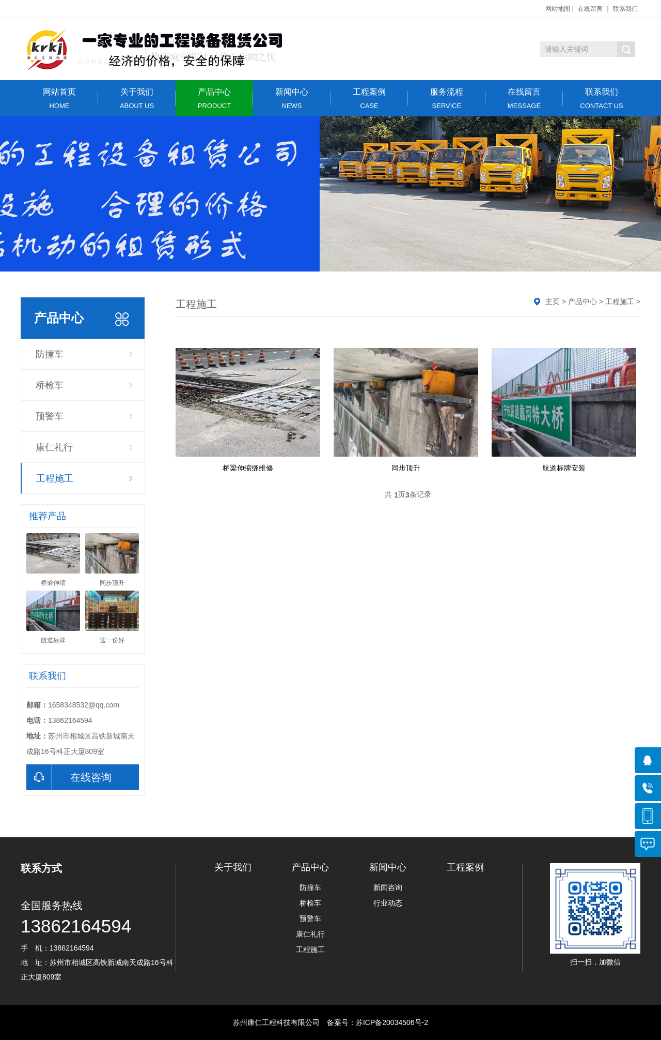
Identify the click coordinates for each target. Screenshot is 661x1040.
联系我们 (625, 8)
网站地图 (557, 8)
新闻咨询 (387, 887)
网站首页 (59, 98)
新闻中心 (291, 98)
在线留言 (590, 8)
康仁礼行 (54, 447)
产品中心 (214, 98)
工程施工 (54, 478)
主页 (552, 301)
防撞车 (50, 354)
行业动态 (387, 903)
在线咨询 (69, 777)
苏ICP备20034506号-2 (392, 1022)
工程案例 (369, 98)
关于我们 (137, 98)
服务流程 (446, 98)
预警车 (50, 416)
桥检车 (50, 385)
